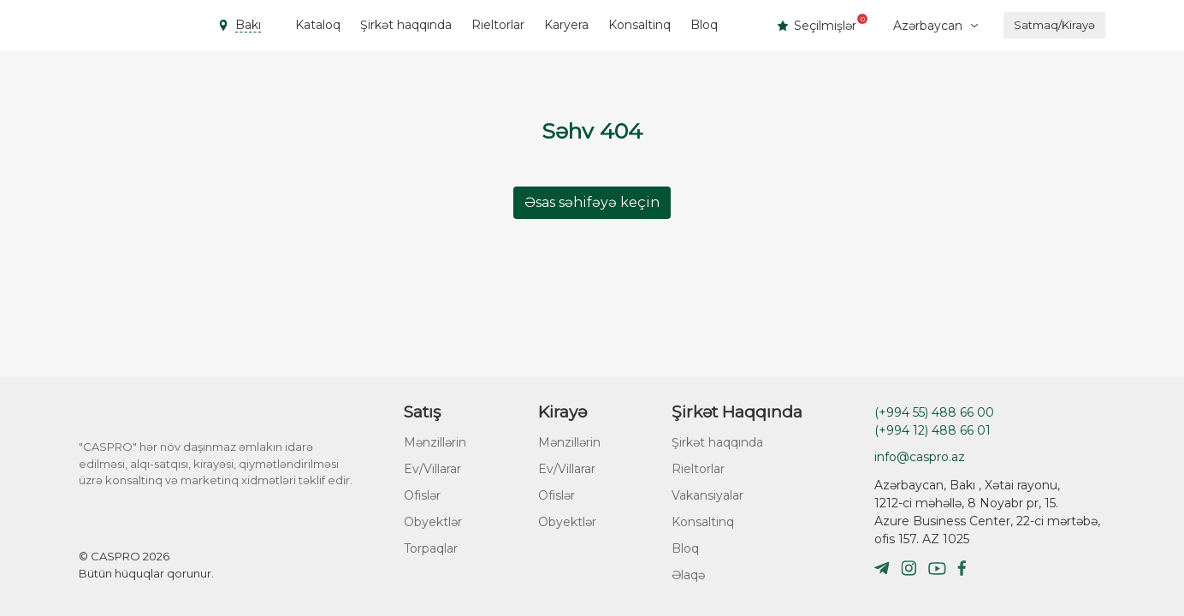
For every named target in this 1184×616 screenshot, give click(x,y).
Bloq (704, 25)
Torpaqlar (431, 548)
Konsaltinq (639, 25)
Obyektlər (433, 522)
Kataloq (317, 25)
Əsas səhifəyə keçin (592, 202)
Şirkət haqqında (406, 25)
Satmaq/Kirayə (1054, 25)
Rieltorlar (497, 25)
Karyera (566, 25)
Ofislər (422, 495)
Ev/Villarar (432, 469)
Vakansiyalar (707, 495)
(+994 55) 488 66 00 (934, 412)
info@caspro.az (919, 457)
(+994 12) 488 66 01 (932, 430)
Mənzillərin (435, 442)
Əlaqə (688, 575)
